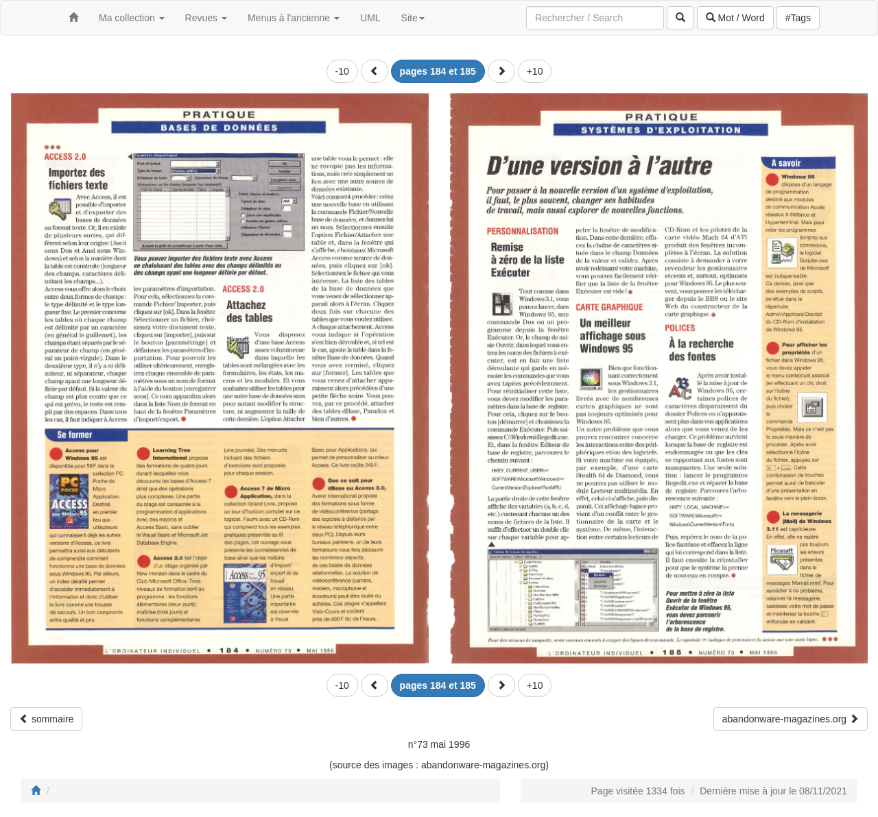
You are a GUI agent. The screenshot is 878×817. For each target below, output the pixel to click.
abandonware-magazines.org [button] (790, 719)
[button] (374, 71)
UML (370, 17)
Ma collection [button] (132, 17)
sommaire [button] (46, 719)
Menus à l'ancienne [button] (294, 17)
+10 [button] (535, 71)
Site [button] (413, 17)
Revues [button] (206, 17)
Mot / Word (735, 17)
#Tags (798, 17)
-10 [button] (342, 71)
